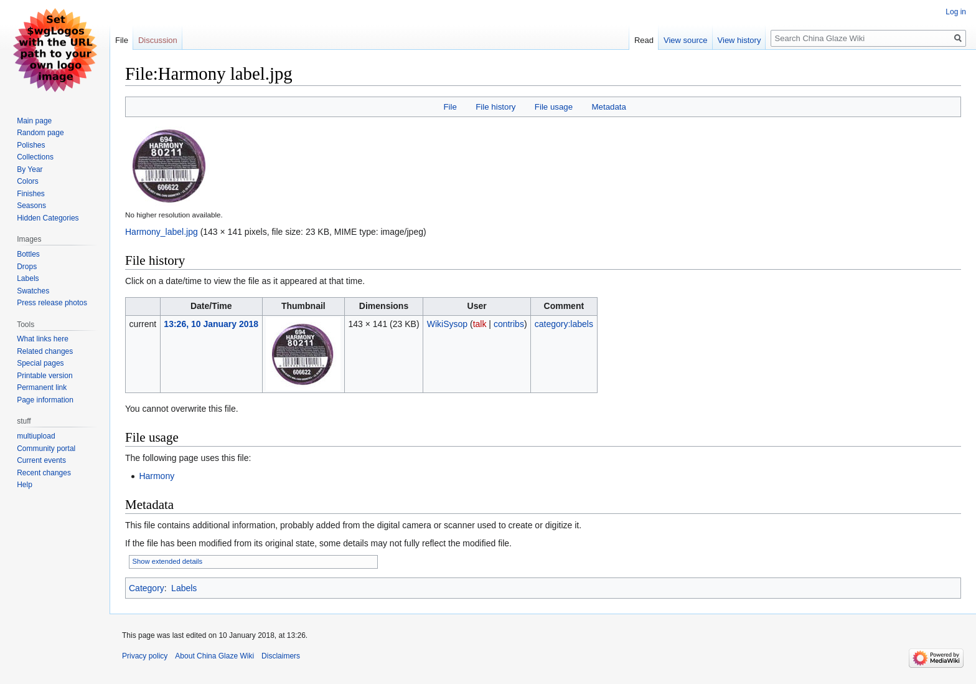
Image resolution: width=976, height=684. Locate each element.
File (449, 107)
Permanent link (42, 387)
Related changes (45, 351)
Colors (28, 181)
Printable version (44, 375)
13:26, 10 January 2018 (211, 324)
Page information (45, 400)
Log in (956, 11)
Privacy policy (144, 656)
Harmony (156, 476)
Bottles (28, 254)
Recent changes (44, 472)
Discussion (157, 40)
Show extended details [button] (168, 561)
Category (146, 588)
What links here (42, 339)
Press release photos (52, 302)
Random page (40, 132)
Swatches (33, 291)
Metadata (608, 107)
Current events (41, 460)
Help (24, 484)
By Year (29, 169)
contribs (509, 324)
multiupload (36, 436)
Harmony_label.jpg (161, 232)
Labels (184, 588)
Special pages (40, 363)
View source (686, 40)
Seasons (31, 205)
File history (495, 107)
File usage (554, 107)
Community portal (46, 448)
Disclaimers (280, 656)
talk (480, 324)
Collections (35, 157)
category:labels (564, 324)
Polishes (31, 145)
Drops (27, 266)
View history (739, 40)
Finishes (31, 193)
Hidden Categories (47, 218)
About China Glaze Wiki (214, 656)
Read (644, 40)
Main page (34, 120)
